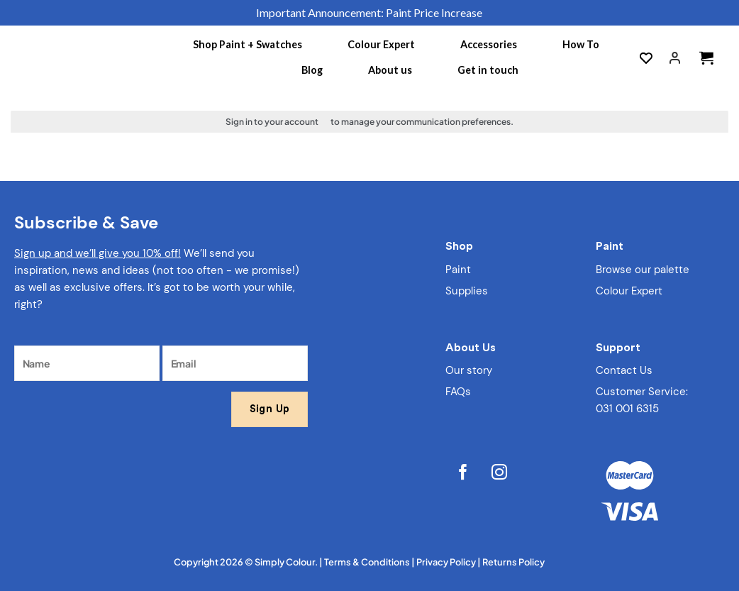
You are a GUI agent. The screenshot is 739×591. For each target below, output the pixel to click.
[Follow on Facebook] (463, 473)
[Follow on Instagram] (499, 473)
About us (390, 70)
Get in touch (487, 70)
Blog (312, 70)
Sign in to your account (272, 121)
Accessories (488, 44)
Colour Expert (381, 44)
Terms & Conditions (367, 562)
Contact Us (624, 370)
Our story (468, 370)
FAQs (458, 392)
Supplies (466, 291)
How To (580, 44)
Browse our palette (642, 270)
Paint (458, 270)
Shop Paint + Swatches (247, 44)
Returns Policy (513, 562)
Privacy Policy (446, 562)
